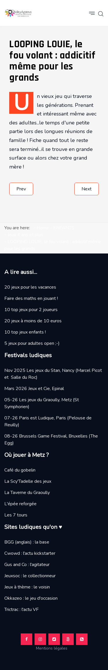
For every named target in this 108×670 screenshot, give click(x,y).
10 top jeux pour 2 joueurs (31, 309)
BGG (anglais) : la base (26, 542)
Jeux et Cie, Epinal (46, 388)
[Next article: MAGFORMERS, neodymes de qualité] (86, 189)
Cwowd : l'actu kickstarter (29, 553)
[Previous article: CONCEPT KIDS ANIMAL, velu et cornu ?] (21, 189)
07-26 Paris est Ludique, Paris (35, 418)
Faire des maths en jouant (30, 298)
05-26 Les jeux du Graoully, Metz (38, 400)
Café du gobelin (19, 470)
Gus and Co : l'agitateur (27, 564)
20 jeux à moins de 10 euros (33, 321)
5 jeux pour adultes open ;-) (32, 343)
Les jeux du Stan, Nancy (50, 370)
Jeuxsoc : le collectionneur (30, 576)
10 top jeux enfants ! (25, 332)
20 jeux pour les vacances (30, 287)
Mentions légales (54, 648)
